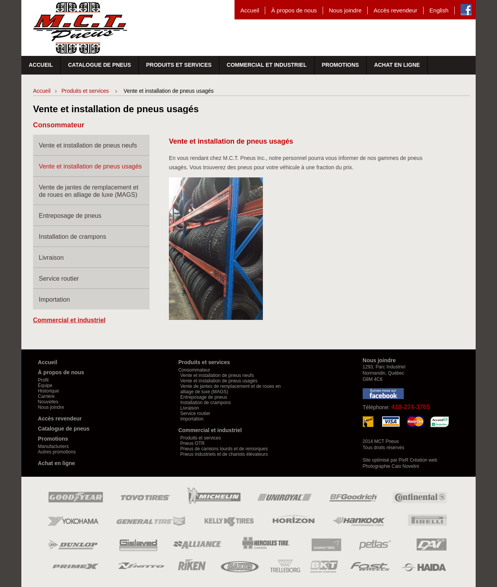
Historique (48, 391)
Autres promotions (57, 452)
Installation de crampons (72, 236)
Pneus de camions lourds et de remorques (224, 449)
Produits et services (179, 65)
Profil (43, 380)
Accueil (249, 10)
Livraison (51, 257)
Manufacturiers (53, 446)
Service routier (59, 278)
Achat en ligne (397, 65)
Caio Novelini (405, 466)
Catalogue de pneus (99, 65)
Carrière (46, 396)
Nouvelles (48, 402)
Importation (54, 299)
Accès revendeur (395, 10)
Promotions (340, 65)
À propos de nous (294, 10)
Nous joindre (345, 10)
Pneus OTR (192, 443)
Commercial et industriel (267, 65)
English (438, 10)
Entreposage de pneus (70, 215)
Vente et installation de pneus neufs (88, 145)
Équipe (45, 385)
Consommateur (194, 370)
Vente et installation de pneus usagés (90, 166)
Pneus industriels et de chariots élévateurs (224, 454)
